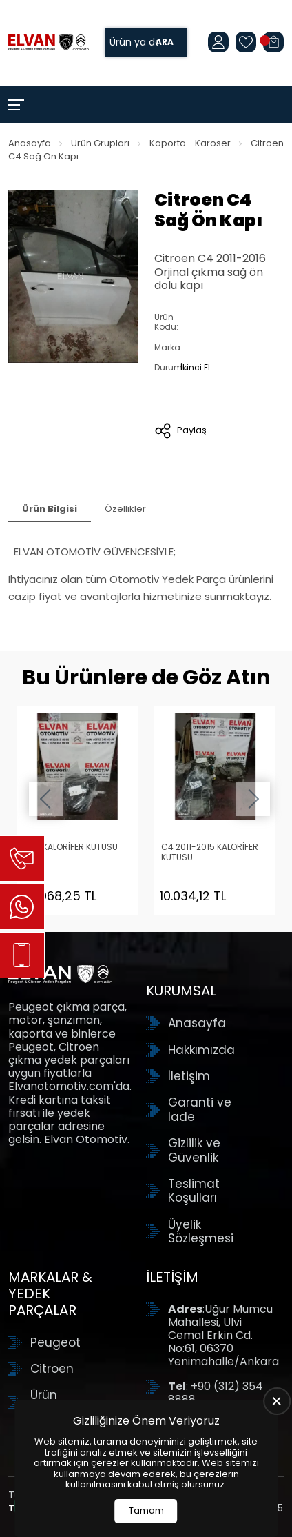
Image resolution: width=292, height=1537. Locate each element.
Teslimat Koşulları (194, 1191)
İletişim (189, 1076)
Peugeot (55, 1342)
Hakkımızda (201, 1050)
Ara (165, 42)
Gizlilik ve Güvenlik (194, 1150)
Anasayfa (29, 143)
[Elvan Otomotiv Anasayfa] (48, 42)
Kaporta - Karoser (190, 143)
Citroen (52, 1369)
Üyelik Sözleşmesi (200, 1232)
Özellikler (125, 508)
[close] (277, 1401)
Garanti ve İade (199, 1109)
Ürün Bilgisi (49, 508)
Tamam (146, 1510)
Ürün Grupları (100, 143)
